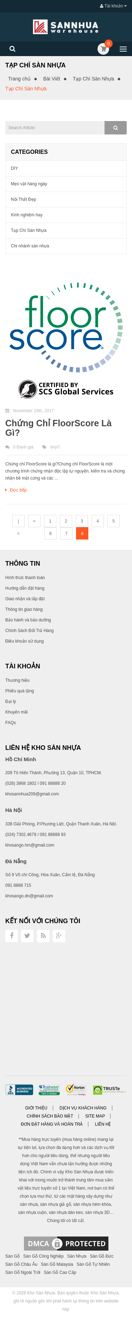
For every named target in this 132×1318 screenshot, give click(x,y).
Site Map (95, 1116)
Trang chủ (19, 79)
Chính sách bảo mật (50, 1116)
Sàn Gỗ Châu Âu (21, 1264)
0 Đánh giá (23, 447)
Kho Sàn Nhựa (41, 1292)
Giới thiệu (36, 1108)
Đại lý (10, 701)
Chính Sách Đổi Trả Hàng (29, 630)
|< (18, 523)
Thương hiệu (17, 680)
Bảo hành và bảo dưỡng (28, 620)
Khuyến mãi (16, 712)
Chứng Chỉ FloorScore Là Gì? (58, 428)
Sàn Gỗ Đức (101, 1256)
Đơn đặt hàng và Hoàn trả (52, 1124)
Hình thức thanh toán (25, 577)
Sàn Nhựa (77, 1256)
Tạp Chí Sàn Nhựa (93, 79)
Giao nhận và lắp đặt (25, 598)
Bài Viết (51, 79)
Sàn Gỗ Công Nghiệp (43, 1256)
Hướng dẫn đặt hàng (24, 588)
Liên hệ (103, 1124)
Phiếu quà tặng (19, 690)
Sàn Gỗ (12, 1256)
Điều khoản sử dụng (24, 641)
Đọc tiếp (16, 490)
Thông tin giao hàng (24, 609)
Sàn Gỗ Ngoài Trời (22, 1272)
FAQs (10, 722)
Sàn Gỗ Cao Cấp (60, 1272)
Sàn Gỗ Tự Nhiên (93, 1264)
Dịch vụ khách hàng (83, 1108)
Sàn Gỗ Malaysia (57, 1264)
